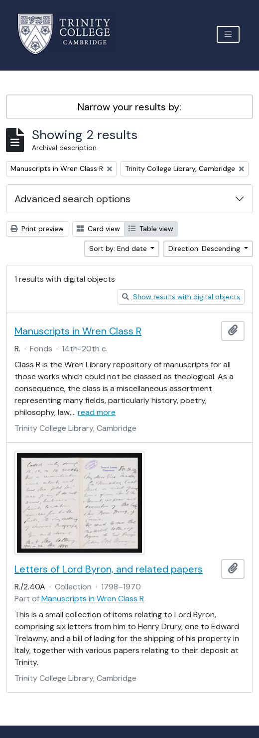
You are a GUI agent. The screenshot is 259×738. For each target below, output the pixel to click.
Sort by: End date (119, 248)
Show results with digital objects (181, 296)
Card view (98, 228)
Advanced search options (72, 198)
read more (97, 412)
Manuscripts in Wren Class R (77, 331)
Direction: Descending (205, 248)
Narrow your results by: (129, 106)
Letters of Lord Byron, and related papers (108, 569)
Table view (151, 228)
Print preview (37, 228)
